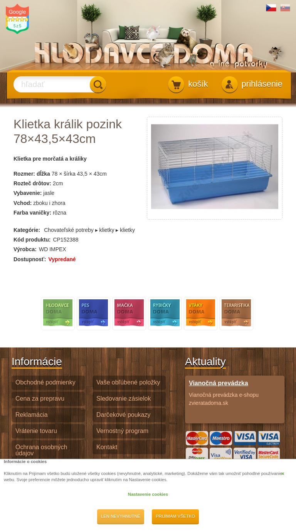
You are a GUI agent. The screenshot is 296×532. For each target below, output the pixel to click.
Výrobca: (25, 249)
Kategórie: (26, 230)
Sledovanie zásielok (123, 398)
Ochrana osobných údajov (41, 450)
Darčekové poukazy (123, 414)
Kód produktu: (31, 240)
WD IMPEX (52, 249)
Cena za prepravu (39, 398)
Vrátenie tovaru (36, 431)
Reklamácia (31, 414)
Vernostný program (122, 431)
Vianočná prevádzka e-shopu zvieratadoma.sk (235, 392)
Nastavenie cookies (148, 494)
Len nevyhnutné (120, 516)
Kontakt (106, 447)
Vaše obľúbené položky (128, 382)
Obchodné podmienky (45, 382)
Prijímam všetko (175, 516)
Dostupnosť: (29, 259)
